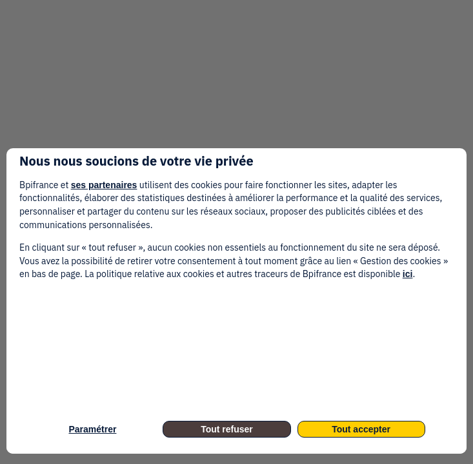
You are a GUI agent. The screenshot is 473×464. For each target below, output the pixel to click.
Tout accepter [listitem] (361, 429)
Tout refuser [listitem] (227, 429)
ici (408, 274)
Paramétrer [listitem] (92, 429)
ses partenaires (104, 185)
